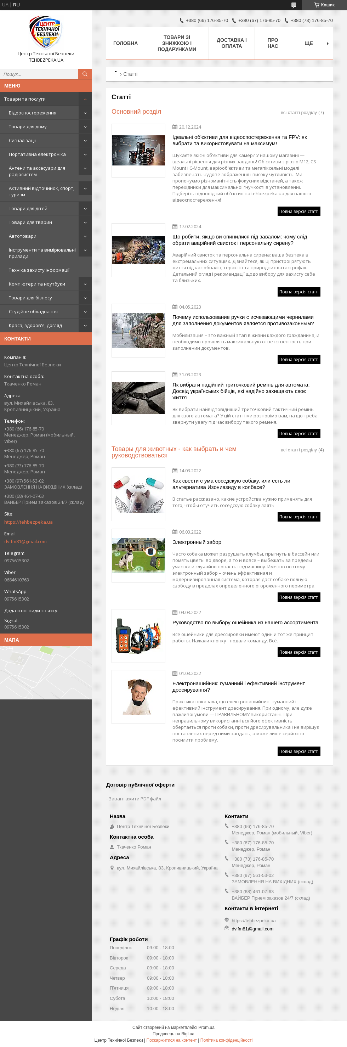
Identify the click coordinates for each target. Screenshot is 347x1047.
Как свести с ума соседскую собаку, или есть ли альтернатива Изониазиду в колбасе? (231, 484)
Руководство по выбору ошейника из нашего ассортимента (245, 622)
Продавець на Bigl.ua (173, 1033)
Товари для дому (28, 126)
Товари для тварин (30, 222)
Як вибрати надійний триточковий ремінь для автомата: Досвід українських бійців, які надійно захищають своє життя (241, 391)
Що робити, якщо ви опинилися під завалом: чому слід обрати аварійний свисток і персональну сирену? (239, 239)
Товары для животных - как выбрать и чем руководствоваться (174, 452)
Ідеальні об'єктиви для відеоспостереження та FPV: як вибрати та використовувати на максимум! (239, 140)
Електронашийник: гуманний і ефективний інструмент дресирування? (238, 686)
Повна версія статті (299, 211)
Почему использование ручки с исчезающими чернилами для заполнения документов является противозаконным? (243, 320)
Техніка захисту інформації (39, 270)
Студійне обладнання (33, 311)
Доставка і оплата (232, 43)
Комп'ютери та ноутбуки (37, 284)
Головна (125, 43)
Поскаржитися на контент (172, 1040)
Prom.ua (207, 1027)
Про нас (273, 43)
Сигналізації (22, 140)
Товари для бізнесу (30, 297)
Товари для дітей (28, 208)
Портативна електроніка (37, 154)
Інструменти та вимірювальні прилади (42, 253)
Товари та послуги (25, 99)
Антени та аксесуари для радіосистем (37, 171)
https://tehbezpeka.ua (28, 522)
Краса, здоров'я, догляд (35, 325)
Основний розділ (136, 111)
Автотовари (22, 236)
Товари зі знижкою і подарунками (177, 43)
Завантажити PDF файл (135, 798)
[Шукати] (85, 74)
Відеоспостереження (32, 112)
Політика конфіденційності (226, 1040)
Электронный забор (196, 542)
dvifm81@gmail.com (25, 541)
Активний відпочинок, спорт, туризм (41, 191)
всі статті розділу (299, 112)
